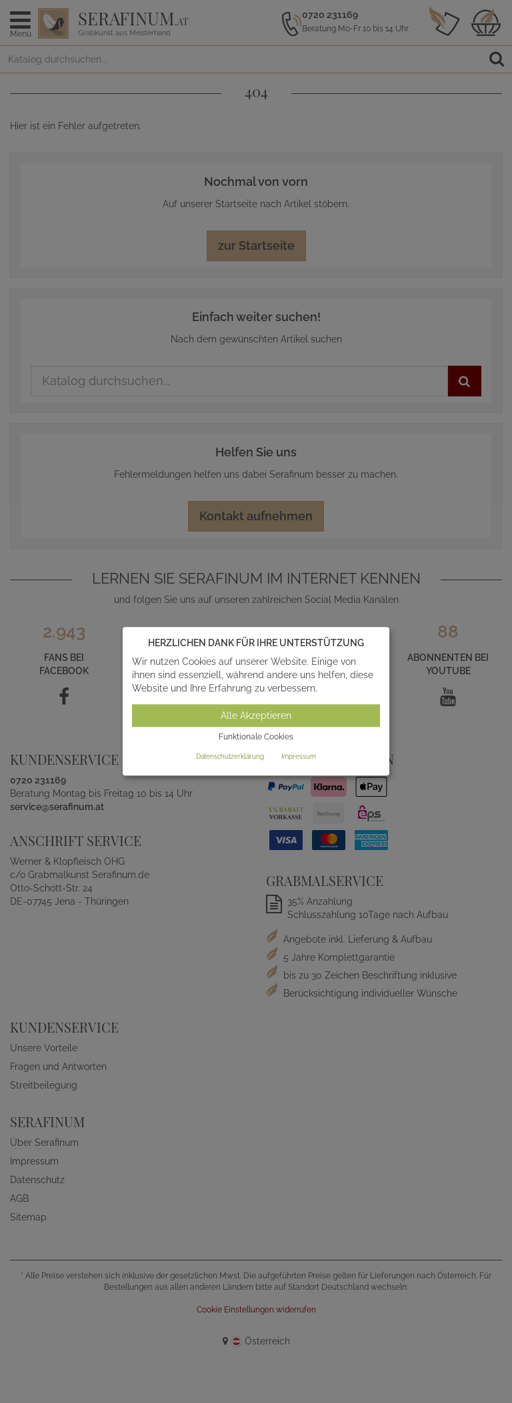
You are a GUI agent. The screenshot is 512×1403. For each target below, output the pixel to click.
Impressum (298, 756)
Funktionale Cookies (256, 736)
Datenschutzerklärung (230, 756)
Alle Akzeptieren (256, 715)
